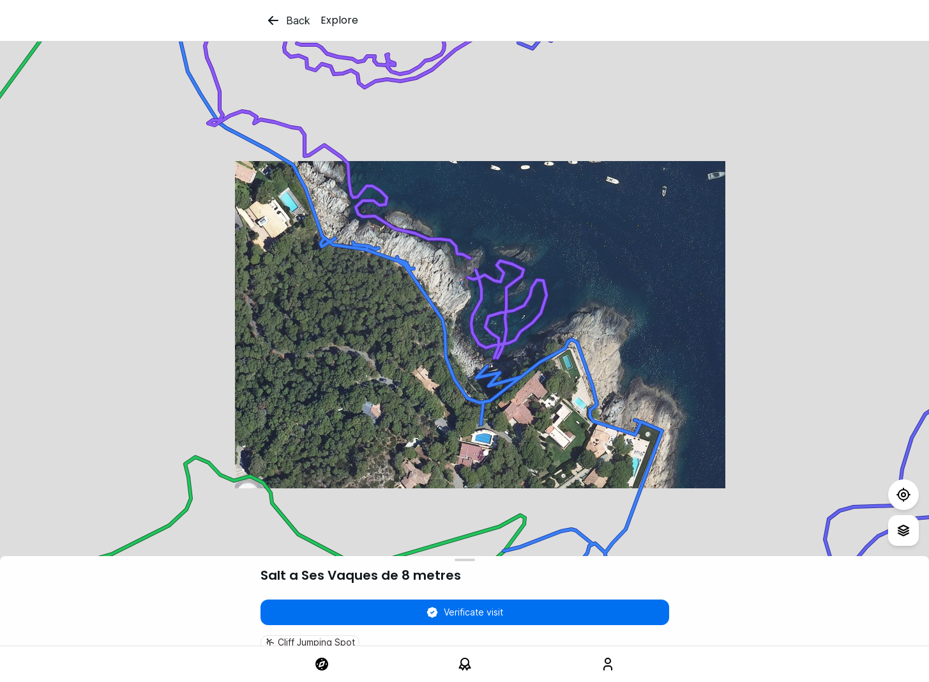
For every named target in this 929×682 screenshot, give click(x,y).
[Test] (903, 494)
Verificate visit (464, 612)
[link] (321, 664)
